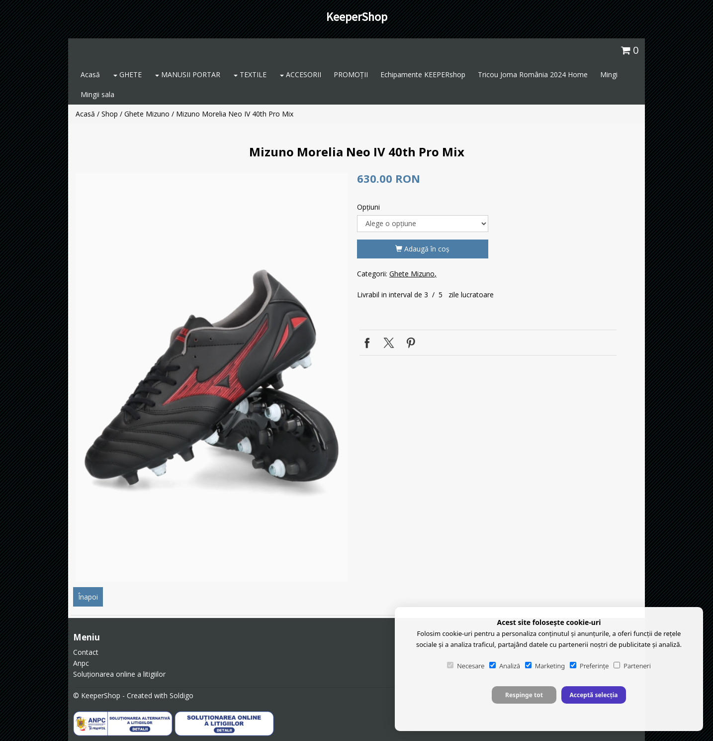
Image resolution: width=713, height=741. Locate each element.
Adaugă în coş (422, 248)
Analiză (504, 665)
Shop (109, 114)
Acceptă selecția (593, 695)
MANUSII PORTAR (187, 74)
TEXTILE (250, 74)
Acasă (90, 74)
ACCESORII (300, 74)
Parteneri (632, 665)
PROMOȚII (351, 74)
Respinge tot (524, 695)
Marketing (545, 665)
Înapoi (88, 597)
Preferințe (589, 665)
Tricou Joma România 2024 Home (533, 74)
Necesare (465, 665)
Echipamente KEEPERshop (422, 74)
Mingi (609, 74)
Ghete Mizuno (147, 114)
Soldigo (181, 695)
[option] (212, 377)
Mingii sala (97, 94)
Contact (85, 652)
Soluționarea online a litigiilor (119, 674)
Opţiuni (368, 207)
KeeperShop (356, 16)
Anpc (81, 663)
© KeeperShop (96, 695)
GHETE (127, 74)
